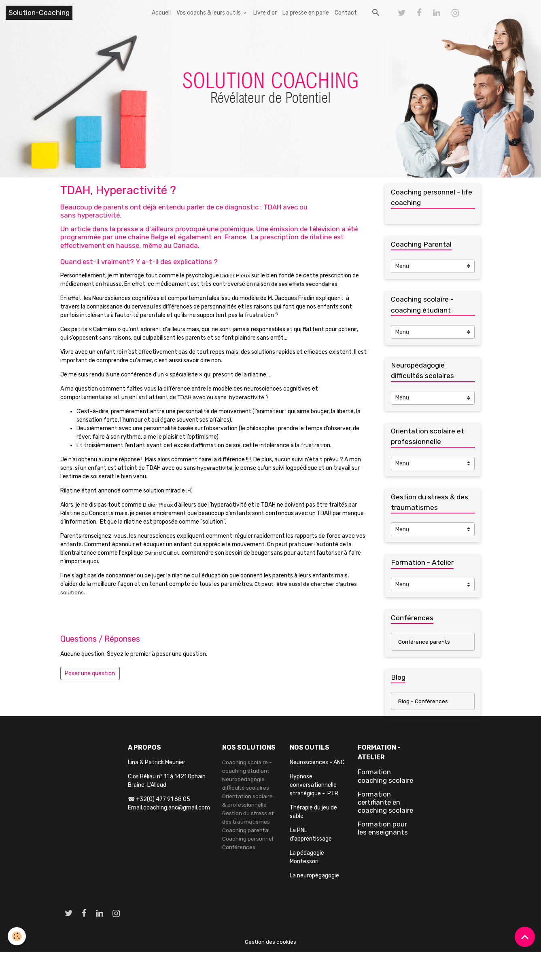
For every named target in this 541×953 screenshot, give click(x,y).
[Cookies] (17, 936)
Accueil (161, 12)
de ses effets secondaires (304, 284)
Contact (346, 12)
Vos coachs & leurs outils (209, 12)
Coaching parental (246, 831)
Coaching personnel (247, 840)
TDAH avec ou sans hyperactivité (221, 397)
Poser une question (90, 673)
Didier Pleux (236, 275)
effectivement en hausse (99, 245)
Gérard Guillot (162, 552)
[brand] (39, 13)
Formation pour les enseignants (383, 829)
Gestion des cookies (270, 942)
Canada (185, 245)
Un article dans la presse (99, 229)
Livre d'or (265, 12)
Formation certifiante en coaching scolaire (385, 803)
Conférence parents (424, 642)
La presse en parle (305, 12)
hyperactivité (215, 468)
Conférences (239, 848)
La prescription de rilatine (291, 237)
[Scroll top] (525, 937)
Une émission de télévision (298, 229)
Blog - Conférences (423, 702)
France (235, 237)
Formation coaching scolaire (385, 777)
